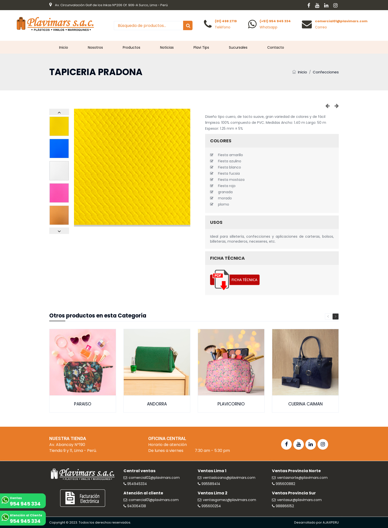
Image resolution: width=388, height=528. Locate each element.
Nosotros (95, 47)
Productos (131, 47)
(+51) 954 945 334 (275, 21)
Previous (328, 316)
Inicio (63, 47)
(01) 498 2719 (226, 21)
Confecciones (326, 72)
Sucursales (238, 47)
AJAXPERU (331, 522)
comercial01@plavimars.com (341, 21)
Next (335, 316)
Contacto (275, 47)
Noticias (167, 47)
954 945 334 (25, 503)
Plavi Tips (201, 47)
